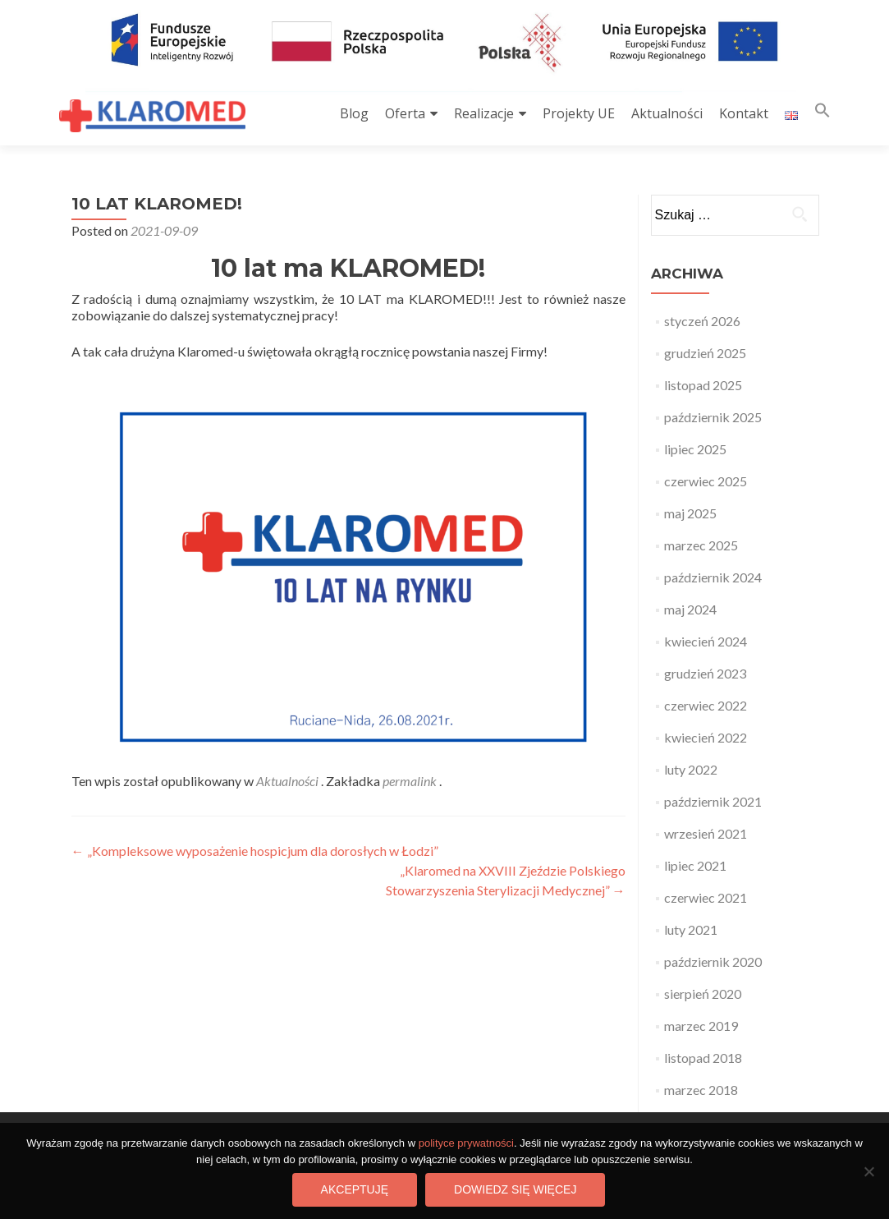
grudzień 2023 (705, 673)
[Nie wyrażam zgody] (868, 1171)
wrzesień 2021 (705, 833)
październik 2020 (713, 961)
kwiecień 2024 (705, 641)
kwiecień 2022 (705, 737)
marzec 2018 (701, 1089)
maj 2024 (690, 609)
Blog (354, 113)
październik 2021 (713, 801)
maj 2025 (690, 513)
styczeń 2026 (702, 321)
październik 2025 (713, 417)
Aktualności (667, 113)
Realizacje (484, 113)
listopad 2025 (703, 385)
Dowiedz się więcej (515, 1189)
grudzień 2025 (705, 353)
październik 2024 (713, 577)
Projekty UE (579, 113)
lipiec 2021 (695, 865)
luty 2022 (690, 769)
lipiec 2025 (695, 449)
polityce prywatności (466, 1143)
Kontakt (743, 113)
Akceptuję (354, 1189)
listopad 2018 (703, 1057)
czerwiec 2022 (705, 705)
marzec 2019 (701, 1025)
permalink (411, 781)
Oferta (405, 113)
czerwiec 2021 (705, 897)
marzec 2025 (701, 545)
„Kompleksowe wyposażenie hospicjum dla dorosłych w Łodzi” (254, 850)
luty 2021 (690, 929)
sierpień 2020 (702, 993)
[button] (822, 113)
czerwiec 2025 (705, 481)
